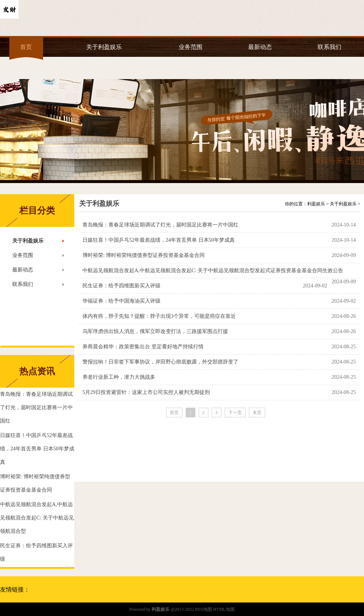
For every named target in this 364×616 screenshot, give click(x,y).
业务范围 (190, 47)
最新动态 (260, 47)
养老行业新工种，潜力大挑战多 (118, 377)
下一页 (235, 412)
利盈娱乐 (316, 203)
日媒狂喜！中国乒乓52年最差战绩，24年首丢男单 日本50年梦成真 (158, 240)
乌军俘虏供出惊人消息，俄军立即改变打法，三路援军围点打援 (155, 331)
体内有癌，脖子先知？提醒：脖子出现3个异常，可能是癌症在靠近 (159, 316)
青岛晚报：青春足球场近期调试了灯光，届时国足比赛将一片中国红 (160, 225)
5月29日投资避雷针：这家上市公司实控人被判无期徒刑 (146, 392)
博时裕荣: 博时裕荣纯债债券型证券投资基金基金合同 (143, 255)
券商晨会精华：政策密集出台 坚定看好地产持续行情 (143, 346)
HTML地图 (224, 609)
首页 (26, 47)
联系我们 (329, 47)
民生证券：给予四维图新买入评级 (121, 286)
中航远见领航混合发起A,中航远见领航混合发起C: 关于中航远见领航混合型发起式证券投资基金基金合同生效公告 (212, 270)
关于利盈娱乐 (104, 47)
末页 (257, 412)
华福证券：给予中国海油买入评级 (121, 301)
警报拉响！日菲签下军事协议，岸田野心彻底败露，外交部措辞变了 (160, 362)
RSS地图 (203, 609)
